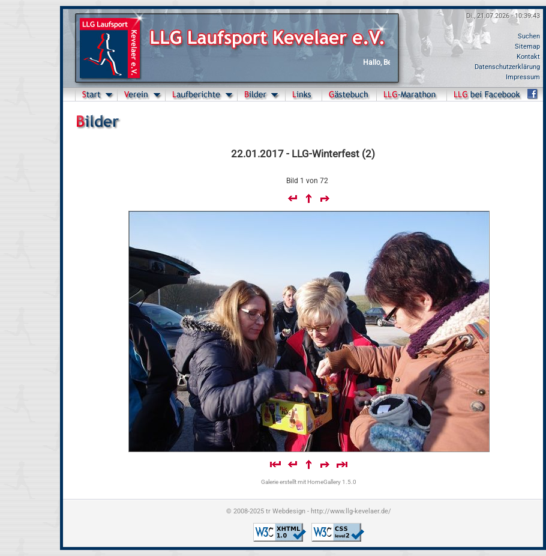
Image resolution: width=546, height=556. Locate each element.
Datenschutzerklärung (507, 67)
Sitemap (527, 46)
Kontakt (528, 57)
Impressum (523, 77)
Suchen (529, 36)
